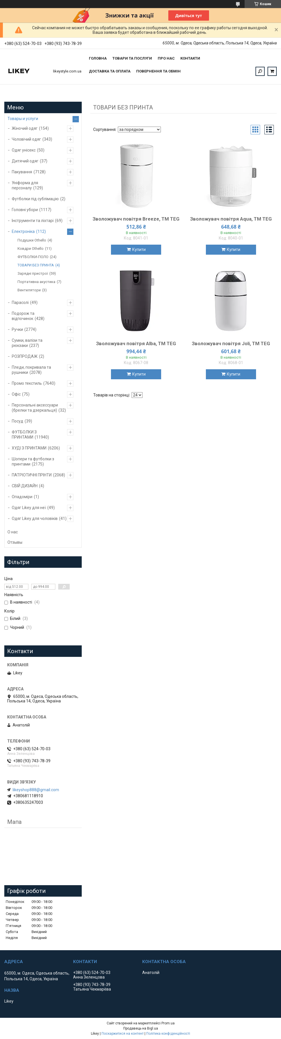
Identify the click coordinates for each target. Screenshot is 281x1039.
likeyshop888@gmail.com (36, 789)
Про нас (166, 58)
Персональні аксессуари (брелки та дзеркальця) (35, 408)
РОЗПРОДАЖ (25, 356)
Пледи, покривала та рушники (31, 370)
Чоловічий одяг (26, 139)
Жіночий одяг (25, 128)
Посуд (17, 421)
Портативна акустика (36, 282)
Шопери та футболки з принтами (33, 461)
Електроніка (23, 231)
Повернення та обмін (158, 71)
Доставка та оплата (109, 71)
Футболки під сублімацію (35, 199)
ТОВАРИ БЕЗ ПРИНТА (35, 265)
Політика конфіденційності (168, 1034)
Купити (139, 249)
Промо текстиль (27, 383)
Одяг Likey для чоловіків (35, 518)
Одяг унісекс (24, 150)
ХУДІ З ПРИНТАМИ (29, 448)
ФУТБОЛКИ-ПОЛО (32, 257)
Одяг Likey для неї (29, 507)
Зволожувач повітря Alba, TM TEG (136, 343)
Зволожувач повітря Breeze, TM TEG (136, 218)
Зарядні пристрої (32, 273)
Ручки (17, 329)
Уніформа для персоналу (25, 185)
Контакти (190, 58)
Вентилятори (29, 290)
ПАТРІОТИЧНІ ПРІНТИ (32, 475)
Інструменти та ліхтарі (33, 220)
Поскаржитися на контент (123, 1034)
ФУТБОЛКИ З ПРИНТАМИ (24, 434)
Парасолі (20, 302)
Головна (98, 58)
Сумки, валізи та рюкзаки (27, 343)
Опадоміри (22, 496)
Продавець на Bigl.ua (140, 1028)
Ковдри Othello (30, 248)
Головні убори (25, 209)
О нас (12, 532)
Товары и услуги (22, 118)
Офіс (16, 394)
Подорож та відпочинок (23, 316)
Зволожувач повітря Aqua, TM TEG (231, 218)
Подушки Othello (31, 240)
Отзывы (14, 542)
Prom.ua (168, 1023)
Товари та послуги (132, 58)
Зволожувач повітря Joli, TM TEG (231, 343)
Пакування (22, 172)
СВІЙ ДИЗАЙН (25, 486)
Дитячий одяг (25, 161)
